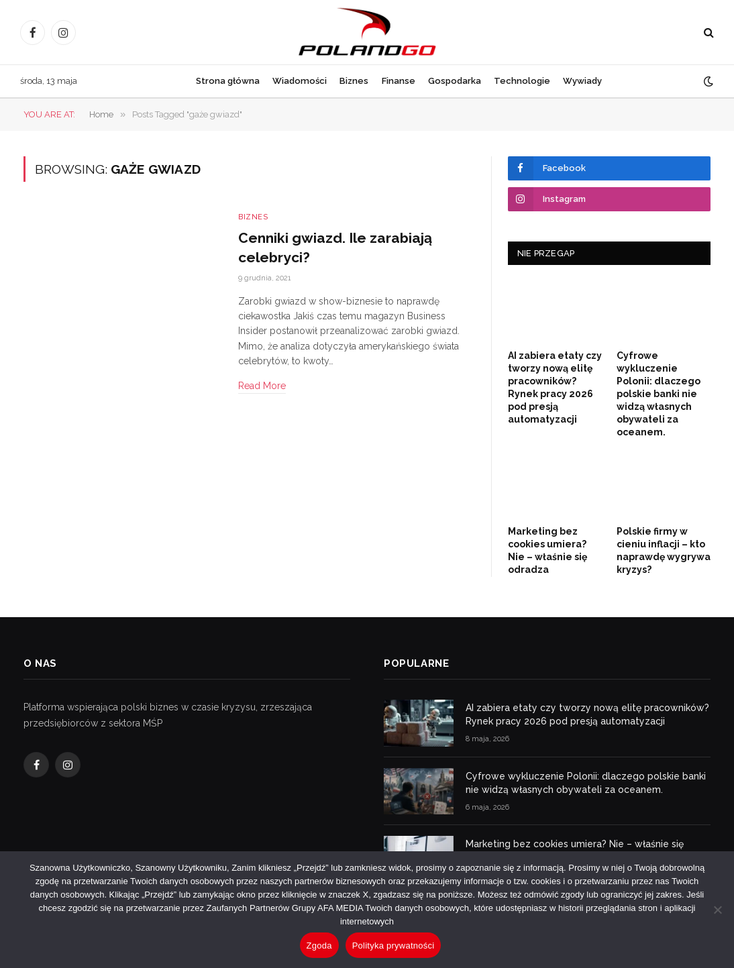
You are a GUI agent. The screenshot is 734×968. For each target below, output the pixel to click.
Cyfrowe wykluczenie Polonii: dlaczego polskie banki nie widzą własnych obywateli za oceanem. (658, 393)
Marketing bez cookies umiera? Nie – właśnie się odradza (547, 550)
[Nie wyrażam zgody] (717, 909)
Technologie (522, 81)
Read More (262, 385)
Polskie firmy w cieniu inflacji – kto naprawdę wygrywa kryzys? (664, 550)
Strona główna (228, 81)
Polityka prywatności (393, 945)
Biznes (353, 81)
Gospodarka (454, 81)
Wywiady (582, 81)
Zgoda (319, 945)
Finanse (398, 81)
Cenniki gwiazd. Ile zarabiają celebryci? (335, 247)
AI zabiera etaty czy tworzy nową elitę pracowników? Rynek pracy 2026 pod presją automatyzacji (555, 387)
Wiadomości (299, 81)
